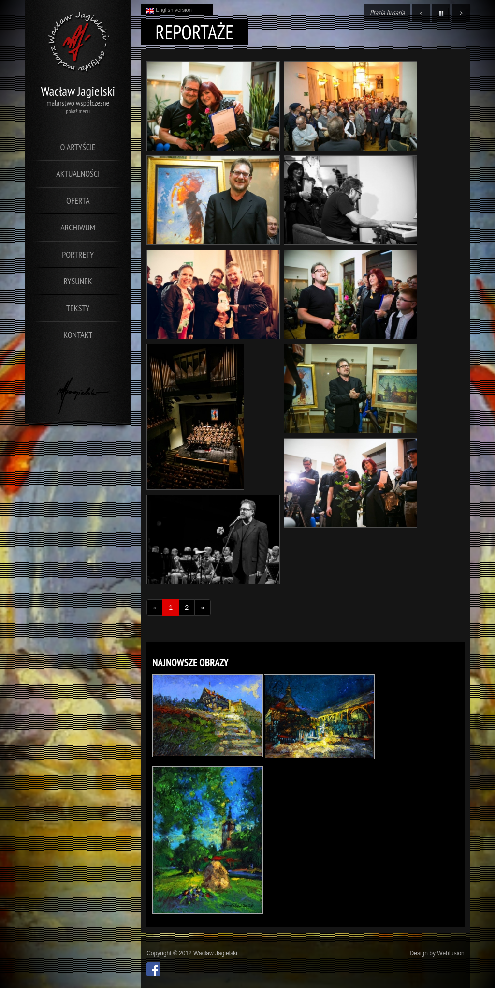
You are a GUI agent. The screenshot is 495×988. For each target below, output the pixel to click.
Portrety (78, 254)
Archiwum (77, 227)
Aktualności (78, 173)
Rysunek (78, 281)
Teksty (77, 308)
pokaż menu (78, 111)
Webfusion (450, 953)
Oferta (77, 200)
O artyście (78, 146)
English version (169, 10)
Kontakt (77, 334)
